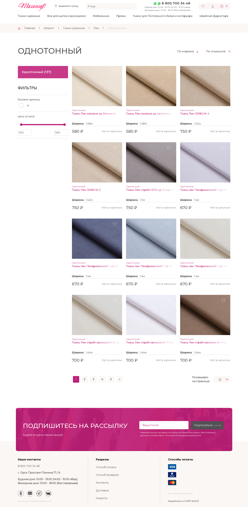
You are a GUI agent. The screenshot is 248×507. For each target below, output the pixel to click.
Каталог (49, 28)
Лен (96, 28)
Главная (29, 28)
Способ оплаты (106, 467)
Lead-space (191, 500)
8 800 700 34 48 (176, 3)
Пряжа (121, 16)
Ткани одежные (29, 16)
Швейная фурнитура (213, 16)
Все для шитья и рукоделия (66, 16)
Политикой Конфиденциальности (183, 435)
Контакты (102, 482)
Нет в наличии (112, 131)
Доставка (102, 490)
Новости (102, 498)
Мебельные (101, 16)
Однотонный (117, 28)
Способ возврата (107, 474)
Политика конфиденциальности (34, 501)
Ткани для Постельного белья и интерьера (162, 16)
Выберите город (68, 6)
